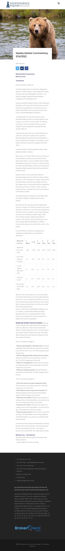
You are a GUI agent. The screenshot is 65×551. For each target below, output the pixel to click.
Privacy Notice (21, 477)
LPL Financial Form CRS (24, 459)
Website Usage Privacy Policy (25, 480)
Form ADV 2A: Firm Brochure (25, 465)
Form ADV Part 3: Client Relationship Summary (30, 462)
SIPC (31, 499)
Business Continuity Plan (24, 474)
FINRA (26, 499)
